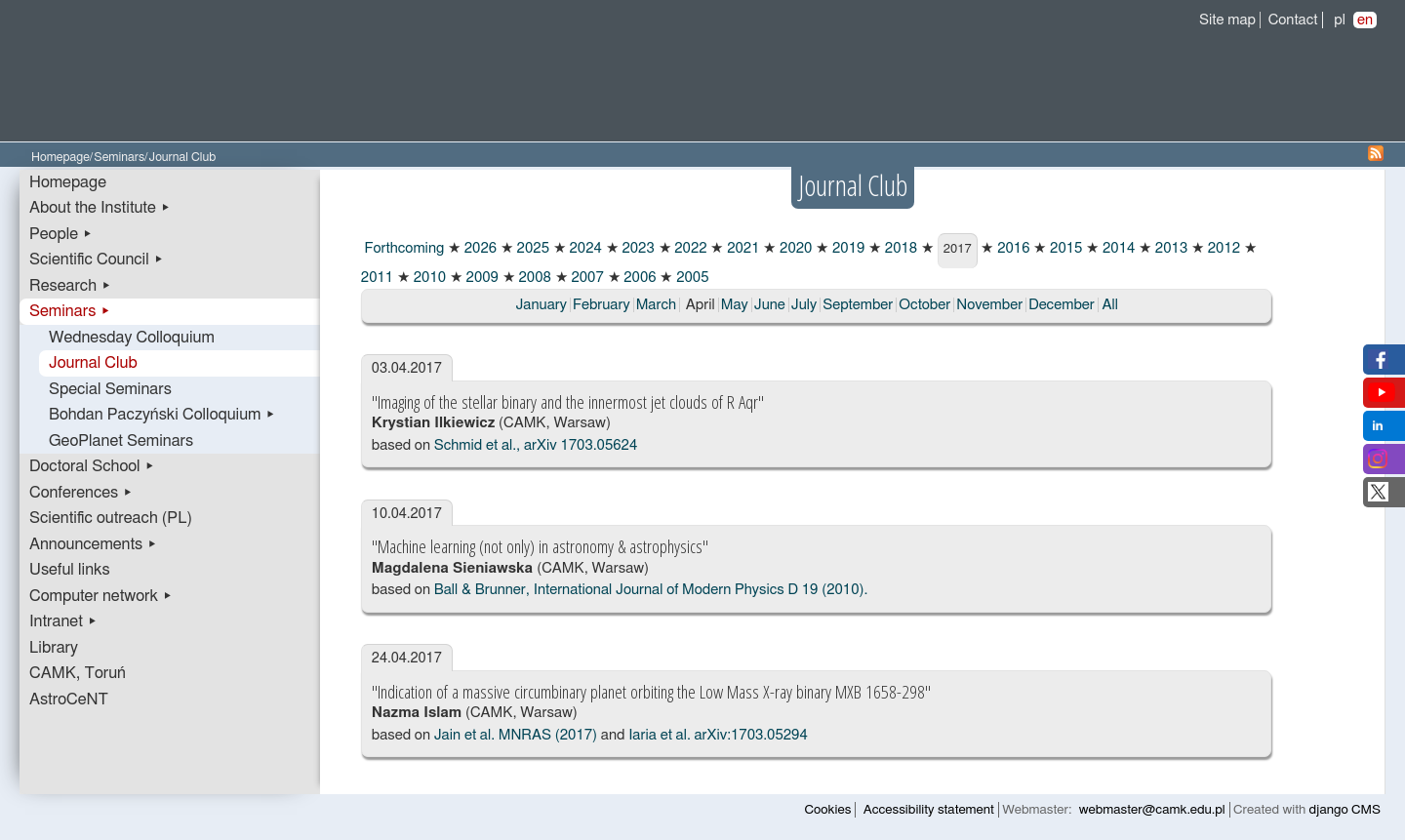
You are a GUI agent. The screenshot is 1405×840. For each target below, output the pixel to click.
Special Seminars (110, 389)
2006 (639, 277)
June (769, 305)
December (1061, 305)
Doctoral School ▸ (92, 466)
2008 (533, 277)
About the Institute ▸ (100, 208)
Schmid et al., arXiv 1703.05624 (536, 445)
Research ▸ (70, 286)
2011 (377, 277)
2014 (1117, 248)
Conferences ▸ (81, 492)
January (540, 305)
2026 (479, 248)
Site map (1227, 20)
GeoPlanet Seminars (121, 441)
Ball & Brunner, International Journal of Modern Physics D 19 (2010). (651, 589)
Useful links (69, 570)
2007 (586, 277)
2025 (531, 248)
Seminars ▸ (69, 311)
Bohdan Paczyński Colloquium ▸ (162, 414)
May (734, 305)
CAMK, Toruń (77, 673)
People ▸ (61, 234)
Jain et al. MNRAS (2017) (515, 735)
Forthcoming (402, 248)
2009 (480, 277)
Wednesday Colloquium (132, 337)
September (858, 305)
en (1365, 20)
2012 (1222, 248)
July (804, 305)
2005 (690, 277)
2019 (846, 248)
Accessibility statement (928, 810)
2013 (1169, 248)
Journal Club (93, 363)
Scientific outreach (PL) (110, 518)
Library (53, 648)
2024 (584, 248)
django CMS (1345, 810)
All (1110, 305)
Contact (1293, 20)
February (601, 305)
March (656, 305)
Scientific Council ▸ (96, 259)
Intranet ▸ (63, 621)
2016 (1011, 248)
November (989, 305)
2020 (794, 248)
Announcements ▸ (93, 544)
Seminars (119, 157)
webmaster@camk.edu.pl (1152, 810)
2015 (1064, 248)
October (924, 305)
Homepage (60, 157)
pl (1339, 20)
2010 (428, 277)
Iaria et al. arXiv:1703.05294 (718, 735)
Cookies (828, 810)
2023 (637, 248)
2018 (899, 248)
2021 (741, 248)
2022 (689, 248)
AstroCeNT (68, 699)
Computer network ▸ (101, 596)
